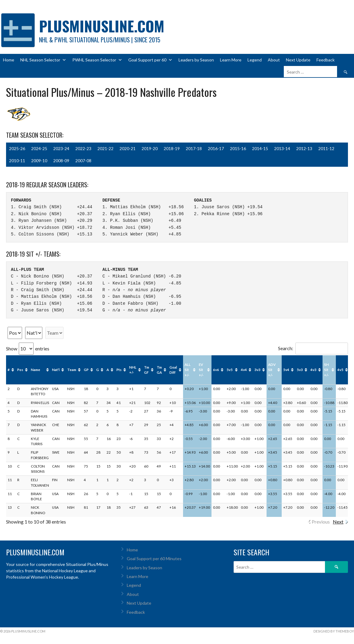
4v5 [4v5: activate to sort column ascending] (340, 370)
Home (8, 59)
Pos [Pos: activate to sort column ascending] (20, 370)
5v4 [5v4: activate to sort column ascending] (286, 370)
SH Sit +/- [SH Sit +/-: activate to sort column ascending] (326, 370)
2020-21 (128, 148)
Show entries (27, 348)
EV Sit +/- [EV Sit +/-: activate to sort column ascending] (201, 370)
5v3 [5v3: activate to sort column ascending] (300, 370)
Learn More (230, 59)
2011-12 (326, 148)
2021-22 (105, 148)
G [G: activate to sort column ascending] (97, 370)
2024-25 (39, 148)
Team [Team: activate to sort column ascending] (71, 370)
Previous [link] (321, 521)
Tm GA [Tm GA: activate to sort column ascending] (159, 369)
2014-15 (260, 148)
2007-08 (83, 160)
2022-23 (83, 148)
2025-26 (17, 148)
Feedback (325, 59)
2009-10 (39, 160)
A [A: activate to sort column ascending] (108, 370)
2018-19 (172, 148)
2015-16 (238, 148)
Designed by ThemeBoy (333, 631)
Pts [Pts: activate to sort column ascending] (119, 370)
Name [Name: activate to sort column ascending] (35, 370)
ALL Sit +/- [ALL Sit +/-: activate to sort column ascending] (188, 370)
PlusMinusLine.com (101, 26)
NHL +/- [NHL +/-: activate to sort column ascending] (132, 369)
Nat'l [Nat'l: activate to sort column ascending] (56, 370)
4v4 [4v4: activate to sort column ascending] (244, 370)
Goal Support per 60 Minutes (154, 558)
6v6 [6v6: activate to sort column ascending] (216, 370)
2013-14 (282, 148)
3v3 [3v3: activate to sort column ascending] (257, 370)
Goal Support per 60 (150, 60)
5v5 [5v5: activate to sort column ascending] (230, 370)
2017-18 (194, 148)
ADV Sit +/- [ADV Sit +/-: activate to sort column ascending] (272, 370)
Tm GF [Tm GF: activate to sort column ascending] (146, 369)
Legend (254, 59)
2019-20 (150, 148)
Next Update (298, 59)
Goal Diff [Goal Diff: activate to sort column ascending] (173, 369)
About (274, 59)
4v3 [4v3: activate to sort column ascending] (313, 370)
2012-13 (304, 148)
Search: (313, 348)
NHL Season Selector (43, 60)
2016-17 (216, 148)
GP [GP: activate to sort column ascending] (86, 370)
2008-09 (61, 160)
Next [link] (338, 521)
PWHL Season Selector (97, 60)
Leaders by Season (196, 59)
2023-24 (61, 148)
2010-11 (17, 160)
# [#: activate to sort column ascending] (9, 370)
